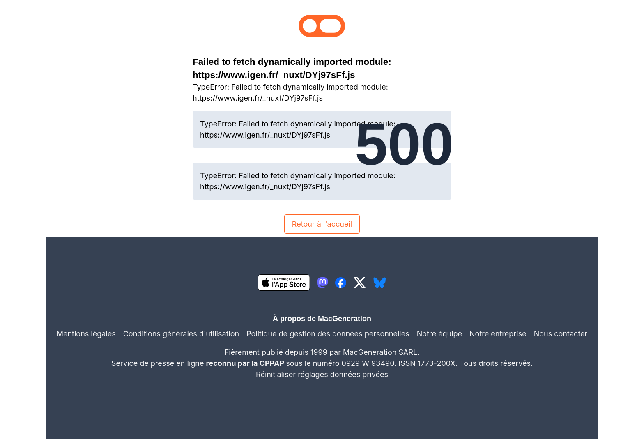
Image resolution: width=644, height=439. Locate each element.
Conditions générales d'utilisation (181, 333)
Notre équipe (439, 333)
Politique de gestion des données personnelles (327, 333)
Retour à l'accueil (322, 224)
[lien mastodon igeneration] (322, 282)
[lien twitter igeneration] (360, 282)
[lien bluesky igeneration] (379, 282)
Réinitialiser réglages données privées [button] (322, 374)
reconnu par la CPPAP (246, 363)
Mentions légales (86, 333)
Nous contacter (561, 333)
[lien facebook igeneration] (340, 282)
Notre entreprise (498, 333)
